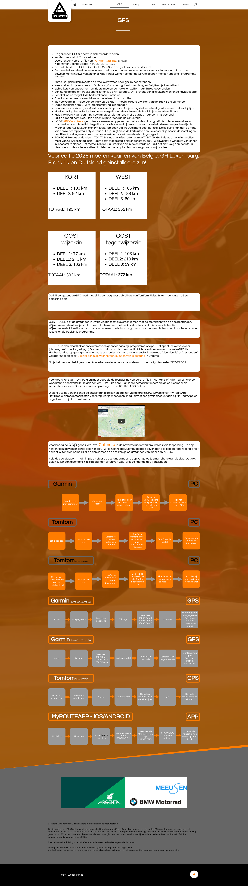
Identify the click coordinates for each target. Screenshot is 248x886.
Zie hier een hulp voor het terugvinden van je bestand (111, 355)
